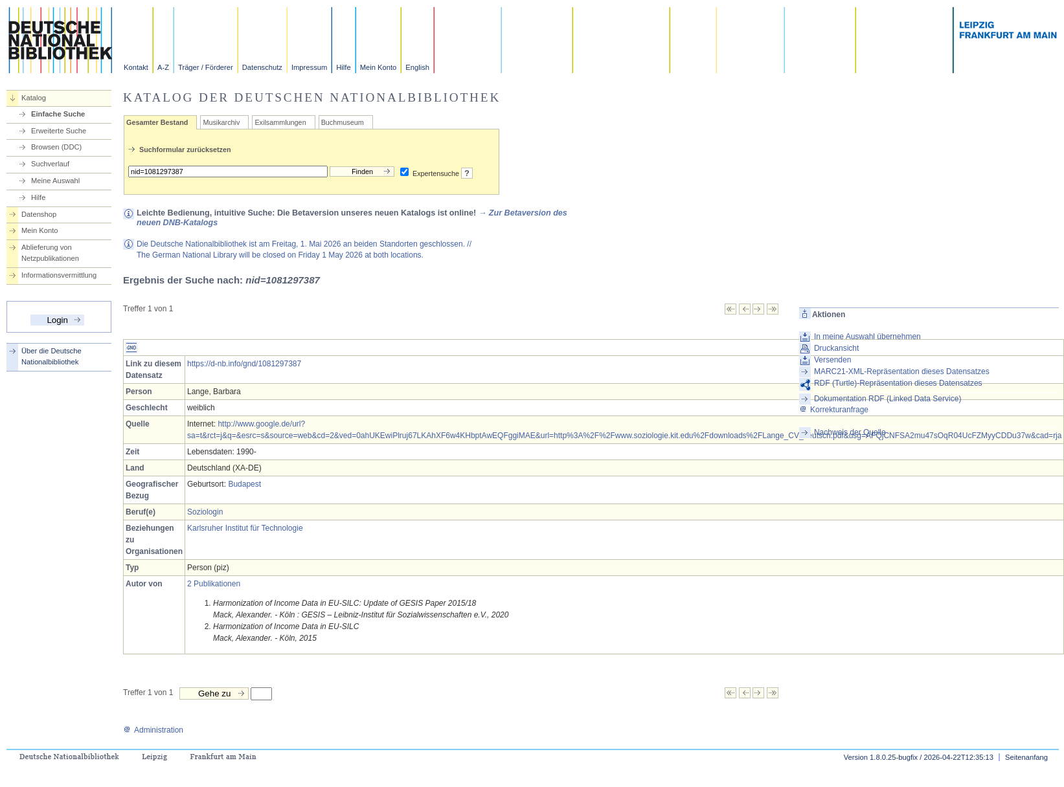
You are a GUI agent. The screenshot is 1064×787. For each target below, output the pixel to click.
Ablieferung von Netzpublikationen (50, 252)
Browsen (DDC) (56, 147)
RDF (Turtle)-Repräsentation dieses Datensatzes (898, 383)
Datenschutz (262, 67)
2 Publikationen (213, 583)
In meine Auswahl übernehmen (867, 336)
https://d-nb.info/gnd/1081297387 (244, 363)
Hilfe (343, 67)
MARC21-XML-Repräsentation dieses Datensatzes (902, 371)
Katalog (33, 98)
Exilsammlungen (280, 122)
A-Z (163, 67)
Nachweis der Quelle (850, 432)
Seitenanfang (1026, 757)
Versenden (832, 359)
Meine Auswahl (55, 180)
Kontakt (136, 67)
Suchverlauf (50, 164)
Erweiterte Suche (58, 131)
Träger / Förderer (205, 67)
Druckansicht (836, 348)
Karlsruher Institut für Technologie (245, 528)
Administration (153, 730)
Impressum (309, 67)
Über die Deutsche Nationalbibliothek (51, 356)
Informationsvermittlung (58, 275)
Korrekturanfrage (833, 409)
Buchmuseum (342, 122)
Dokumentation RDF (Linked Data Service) (887, 398)
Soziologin (205, 511)
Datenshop (38, 214)
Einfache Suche (58, 114)
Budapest (244, 484)
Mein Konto (378, 67)
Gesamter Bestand (157, 122)
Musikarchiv (221, 122)
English (417, 67)
